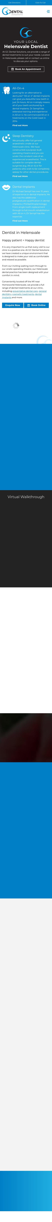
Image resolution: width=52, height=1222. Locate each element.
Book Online (38, 305)
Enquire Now (12, 305)
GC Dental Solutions (12, 11)
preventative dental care (25, 291)
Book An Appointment (28, 69)
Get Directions (14, 3)
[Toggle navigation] (48, 11)
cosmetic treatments (23, 294)
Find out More (20, 125)
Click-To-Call (40, 3)
